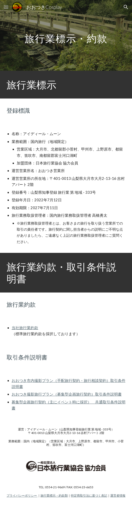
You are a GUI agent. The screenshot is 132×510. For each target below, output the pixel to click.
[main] (66, 35)
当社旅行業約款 (25, 328)
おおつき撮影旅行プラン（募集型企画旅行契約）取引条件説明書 (67, 394)
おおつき (19, 380)
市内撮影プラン (40, 380)
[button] (6, 7)
